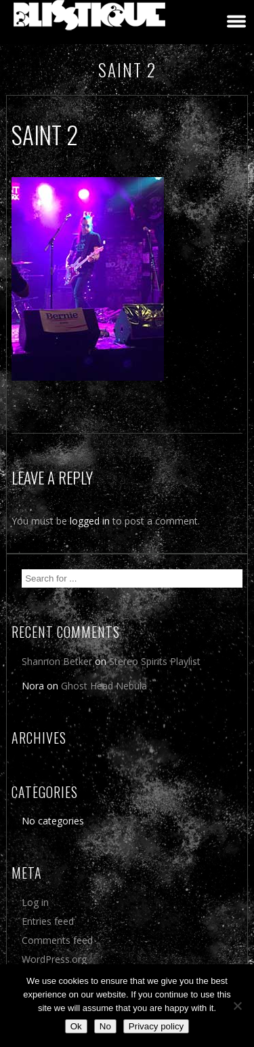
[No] (237, 1005)
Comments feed (57, 940)
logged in (90, 520)
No (105, 1026)
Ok (76, 1026)
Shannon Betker (57, 661)
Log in (35, 902)
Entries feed (48, 921)
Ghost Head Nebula (104, 685)
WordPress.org (54, 959)
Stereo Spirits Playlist (154, 661)
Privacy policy (156, 1026)
